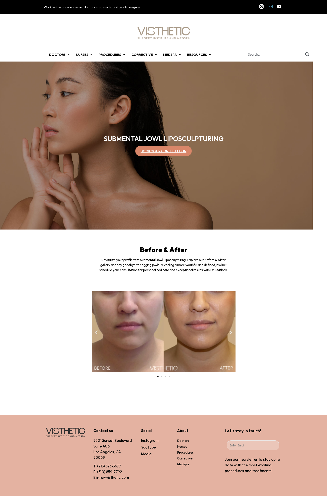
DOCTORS (59, 54)
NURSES (84, 54)
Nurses (182, 446)
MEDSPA (172, 54)
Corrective (185, 458)
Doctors (183, 440)
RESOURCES (199, 54)
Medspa (183, 464)
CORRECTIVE (144, 54)
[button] (96, 332)
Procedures (185, 452)
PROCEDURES (112, 54)
